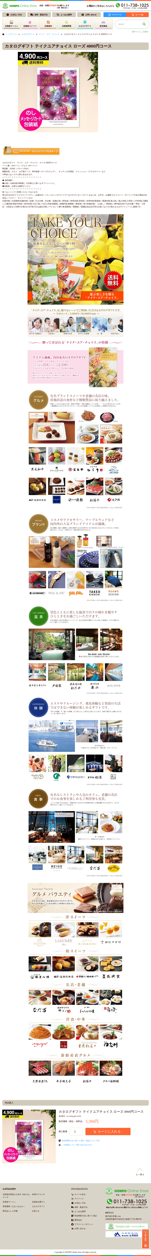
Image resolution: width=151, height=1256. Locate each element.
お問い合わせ (80, 1229)
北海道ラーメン (9, 1202)
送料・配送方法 (80, 1207)
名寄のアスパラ (38, 1194)
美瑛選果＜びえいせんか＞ (14, 1206)
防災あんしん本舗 (10, 1211)
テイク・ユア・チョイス (49, 34)
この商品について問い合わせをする (77, 1145)
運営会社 (78, 1220)
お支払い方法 (80, 1203)
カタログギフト (27, 34)
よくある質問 (80, 1211)
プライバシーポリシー (83, 1224)
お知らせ (35, 1211)
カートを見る (80, 1194)
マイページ (79, 1199)
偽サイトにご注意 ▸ (140, 32)
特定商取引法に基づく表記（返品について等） (81, 1141)
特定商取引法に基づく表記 (85, 1216)
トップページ (11, 34)
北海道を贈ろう (38, 1202)
